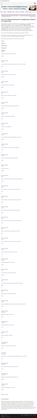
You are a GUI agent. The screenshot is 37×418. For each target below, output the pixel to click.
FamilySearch (4, 36)
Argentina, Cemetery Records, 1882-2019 (8, 53)
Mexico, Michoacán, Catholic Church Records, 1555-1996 (11, 199)
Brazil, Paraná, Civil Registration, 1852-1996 (8, 95)
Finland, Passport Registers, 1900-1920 (8, 116)
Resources (17, 11)
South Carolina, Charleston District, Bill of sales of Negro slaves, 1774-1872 (14, 356)
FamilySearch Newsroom (19, 38)
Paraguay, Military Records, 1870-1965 (7, 262)
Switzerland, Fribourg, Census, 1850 (7, 314)
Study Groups (22, 11)
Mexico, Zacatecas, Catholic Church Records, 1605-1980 (11, 241)
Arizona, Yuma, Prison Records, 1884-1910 (8, 345)
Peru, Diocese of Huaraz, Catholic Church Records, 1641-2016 (12, 283)
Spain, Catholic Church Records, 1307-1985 (8, 293)
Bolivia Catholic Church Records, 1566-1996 (8, 74)
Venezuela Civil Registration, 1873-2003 (8, 387)
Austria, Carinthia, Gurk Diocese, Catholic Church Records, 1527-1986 (13, 64)
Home (2, 11)
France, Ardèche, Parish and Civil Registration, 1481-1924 (11, 137)
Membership (10, 11)
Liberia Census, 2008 (4, 168)
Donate (30, 11)
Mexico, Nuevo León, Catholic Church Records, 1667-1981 (11, 220)
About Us (5, 11)
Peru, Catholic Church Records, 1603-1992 (8, 272)
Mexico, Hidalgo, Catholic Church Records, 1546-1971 (10, 189)
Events (14, 11)
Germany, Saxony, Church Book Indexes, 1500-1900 (10, 147)
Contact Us (26, 11)
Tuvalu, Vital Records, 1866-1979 (7, 335)
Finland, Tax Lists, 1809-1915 (6, 126)
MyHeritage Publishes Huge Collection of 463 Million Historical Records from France (10, 16)
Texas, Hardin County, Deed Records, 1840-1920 (9, 366)
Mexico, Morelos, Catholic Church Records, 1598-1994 (10, 210)
